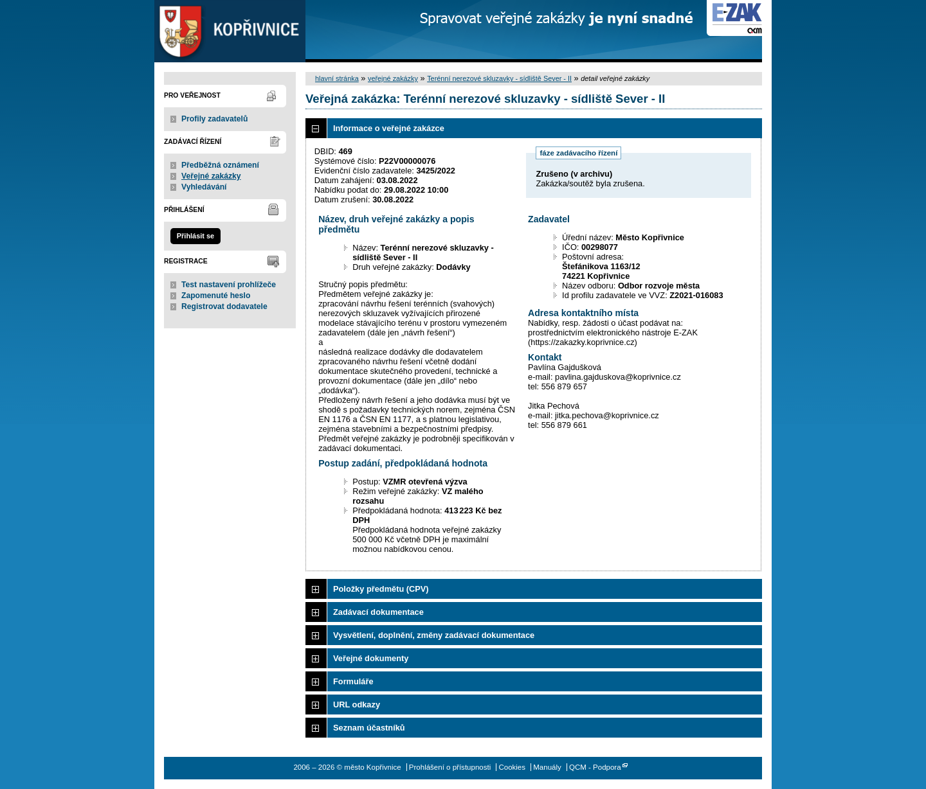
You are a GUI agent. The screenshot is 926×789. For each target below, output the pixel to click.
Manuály (547, 767)
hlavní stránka (337, 78)
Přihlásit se (195, 236)
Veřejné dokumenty (370, 658)
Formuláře (353, 681)
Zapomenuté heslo (215, 295)
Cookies (511, 767)
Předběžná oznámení (220, 165)
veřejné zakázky (393, 78)
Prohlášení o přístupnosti (450, 767)
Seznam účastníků (369, 727)
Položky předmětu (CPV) (381, 589)
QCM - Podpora (595, 767)
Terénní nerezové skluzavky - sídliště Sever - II (499, 78)
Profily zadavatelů (214, 118)
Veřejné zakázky (211, 176)
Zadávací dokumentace (378, 612)
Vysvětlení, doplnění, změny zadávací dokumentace (433, 635)
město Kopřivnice (229, 31)
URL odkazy (356, 704)
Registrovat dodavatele (224, 306)
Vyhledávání (204, 186)
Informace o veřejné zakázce (388, 128)
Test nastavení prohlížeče (228, 284)
